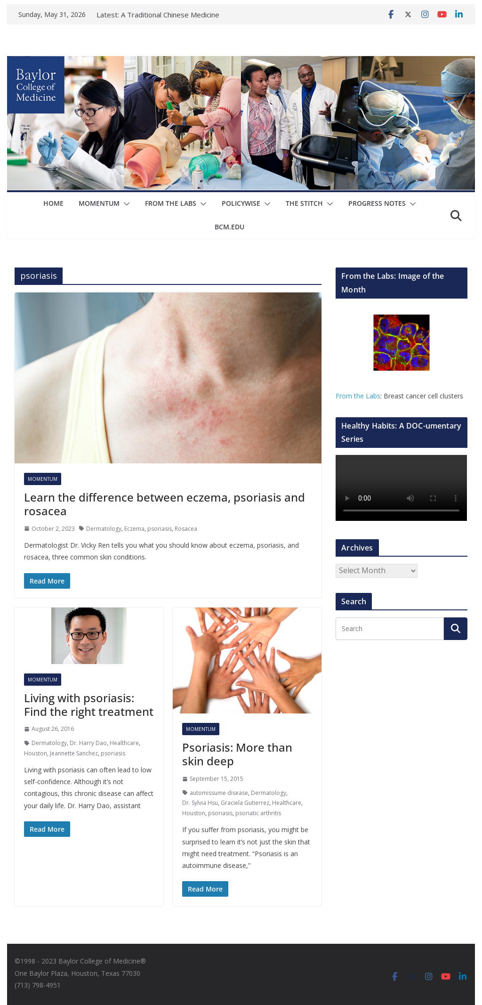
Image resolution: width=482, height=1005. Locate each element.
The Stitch (304, 203)
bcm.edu (229, 226)
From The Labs (170, 203)
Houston (35, 753)
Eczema (134, 529)
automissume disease (219, 793)
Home (53, 203)
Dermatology (103, 529)
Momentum (99, 203)
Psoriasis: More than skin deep (237, 754)
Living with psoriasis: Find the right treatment (88, 704)
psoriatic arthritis (258, 813)
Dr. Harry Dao (88, 743)
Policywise (241, 203)
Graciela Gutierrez (245, 803)
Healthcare (124, 743)
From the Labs (358, 395)
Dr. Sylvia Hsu (200, 803)
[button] (125, 204)
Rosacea (186, 529)
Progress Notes (377, 203)
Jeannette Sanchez (74, 753)
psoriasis (159, 529)
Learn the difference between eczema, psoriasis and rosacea (164, 504)
